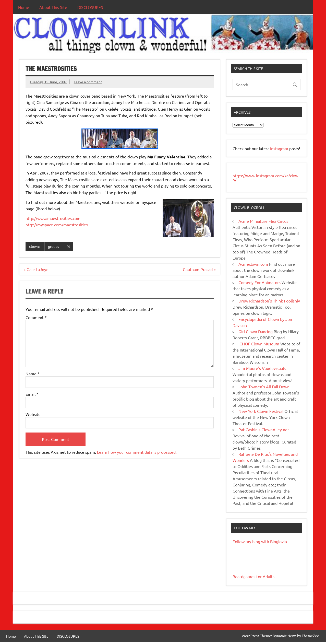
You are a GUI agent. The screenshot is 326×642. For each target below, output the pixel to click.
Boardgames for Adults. (254, 576)
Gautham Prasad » (199, 269)
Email (32, 394)
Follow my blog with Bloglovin (260, 541)
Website (33, 414)
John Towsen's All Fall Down (263, 386)
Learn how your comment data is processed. (137, 451)
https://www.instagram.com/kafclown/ (265, 177)
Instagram (279, 148)
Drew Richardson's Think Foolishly (269, 300)
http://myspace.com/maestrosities (57, 224)
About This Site (53, 7)
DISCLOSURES (90, 7)
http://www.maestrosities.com (53, 218)
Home (23, 7)
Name (33, 373)
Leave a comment (88, 81)
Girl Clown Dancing (255, 331)
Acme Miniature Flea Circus (263, 221)
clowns (34, 246)
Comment (36, 317)
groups (53, 246)
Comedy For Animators (259, 282)
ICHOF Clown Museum (258, 343)
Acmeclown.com (253, 263)
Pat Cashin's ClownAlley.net (263, 429)
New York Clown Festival (260, 411)
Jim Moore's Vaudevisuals (262, 368)
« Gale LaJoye (36, 269)
